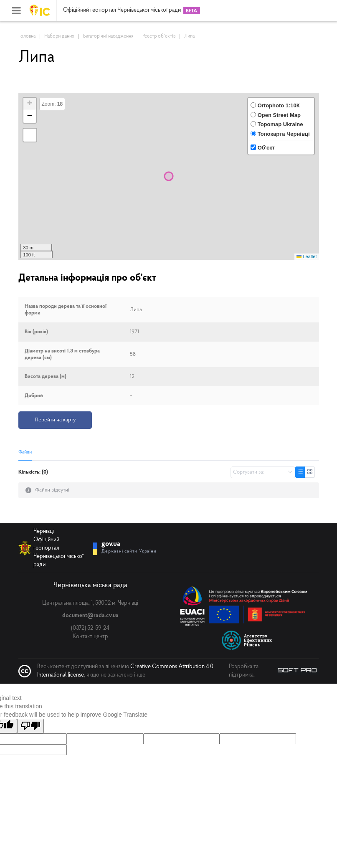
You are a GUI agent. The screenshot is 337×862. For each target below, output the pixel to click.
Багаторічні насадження (108, 36)
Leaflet (306, 256)
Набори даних (59, 36)
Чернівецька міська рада (90, 584)
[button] (29, 104)
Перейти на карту (55, 420)
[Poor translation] (30, 725)
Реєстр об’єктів (158, 36)
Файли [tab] (25, 452)
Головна (26, 36)
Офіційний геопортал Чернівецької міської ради (122, 10)
